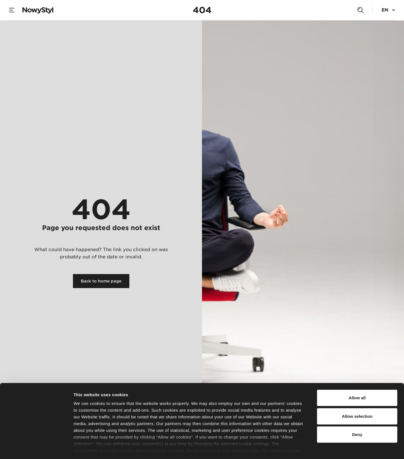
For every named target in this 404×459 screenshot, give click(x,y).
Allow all (357, 373)
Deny (357, 410)
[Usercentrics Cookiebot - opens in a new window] (36, 448)
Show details (294, 448)
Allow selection (357, 391)
